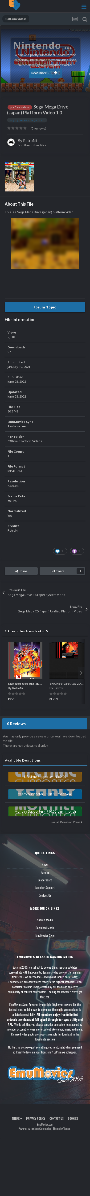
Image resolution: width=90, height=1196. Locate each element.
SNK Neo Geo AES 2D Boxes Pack (33, 683)
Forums (45, 872)
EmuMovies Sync (44, 935)
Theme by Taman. (61, 1129)
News (45, 864)
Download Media (45, 927)
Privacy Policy (35, 1118)
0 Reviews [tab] (16, 723)
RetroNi (30, 140)
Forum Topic (45, 307)
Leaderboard (45, 880)
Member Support (45, 887)
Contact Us (45, 895)
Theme (17, 1118)
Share (21, 571)
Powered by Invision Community (34, 1129)
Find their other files (32, 145)
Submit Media (45, 920)
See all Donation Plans (66, 822)
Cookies (73, 1118)
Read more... (44, 73)
